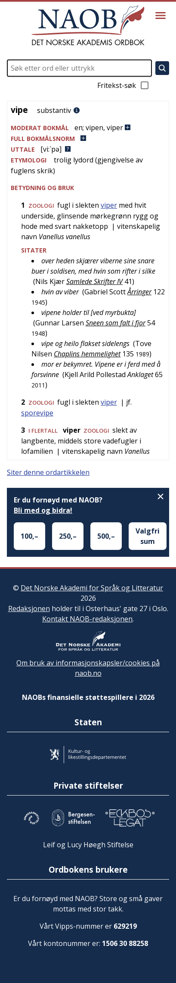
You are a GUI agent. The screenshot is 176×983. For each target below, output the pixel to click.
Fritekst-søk (123, 85)
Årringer (139, 291)
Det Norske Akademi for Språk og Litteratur (92, 588)
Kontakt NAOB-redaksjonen (87, 619)
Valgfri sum (148, 536)
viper (109, 205)
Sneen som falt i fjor (115, 323)
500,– (106, 536)
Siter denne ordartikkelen (48, 472)
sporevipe (37, 413)
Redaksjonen (29, 608)
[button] (88, 127)
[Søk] (162, 68)
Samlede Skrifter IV (94, 281)
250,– (68, 536)
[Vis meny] (160, 15)
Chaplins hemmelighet (87, 354)
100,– (29, 536)
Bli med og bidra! (43, 510)
